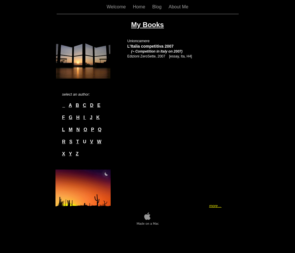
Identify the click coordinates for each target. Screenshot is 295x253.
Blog (157, 6)
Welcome (117, 6)
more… (215, 206)
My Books (147, 25)
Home (139, 6)
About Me (178, 6)
